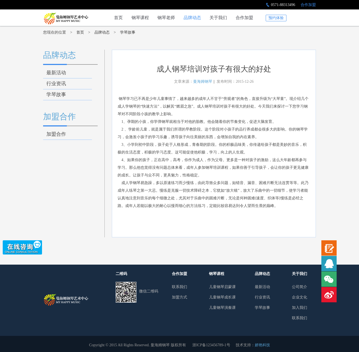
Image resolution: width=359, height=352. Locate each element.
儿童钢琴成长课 (222, 297)
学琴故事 (127, 32)
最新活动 (56, 72)
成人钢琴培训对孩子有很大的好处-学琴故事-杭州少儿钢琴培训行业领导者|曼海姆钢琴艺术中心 (65, 18)
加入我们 (299, 308)
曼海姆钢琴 (202, 81)
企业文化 (299, 297)
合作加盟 (308, 5)
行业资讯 (56, 83)
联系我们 (179, 287)
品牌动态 (192, 17)
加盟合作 (59, 116)
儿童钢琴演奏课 (222, 308)
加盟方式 (179, 297)
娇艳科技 (262, 345)
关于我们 (218, 17)
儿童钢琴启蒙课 (222, 287)
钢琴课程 (140, 17)
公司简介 (299, 287)
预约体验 (276, 18)
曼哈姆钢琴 (65, 300)
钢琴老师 (166, 17)
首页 (118, 17)
